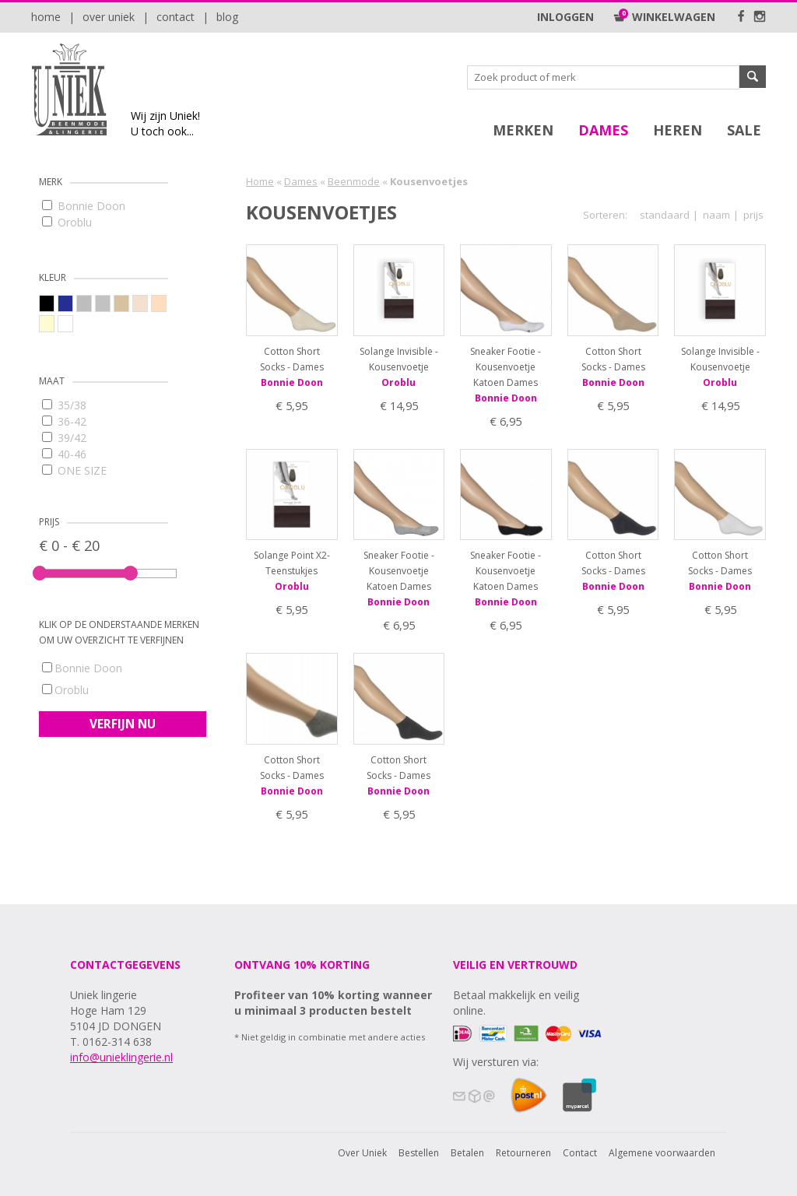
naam (716, 215)
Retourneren (523, 1152)
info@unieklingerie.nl (121, 1057)
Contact (175, 16)
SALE (744, 130)
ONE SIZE (74, 470)
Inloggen (565, 16)
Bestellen (418, 1152)
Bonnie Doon (83, 205)
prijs (753, 215)
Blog (227, 16)
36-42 (64, 421)
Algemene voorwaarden (662, 1152)
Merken (523, 130)
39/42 (64, 437)
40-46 (64, 454)
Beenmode (354, 181)
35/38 (64, 405)
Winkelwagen (664, 16)
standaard (665, 215)
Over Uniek (109, 16)
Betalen (467, 1152)
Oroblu (67, 222)
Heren (677, 130)
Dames (603, 130)
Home (46, 16)
